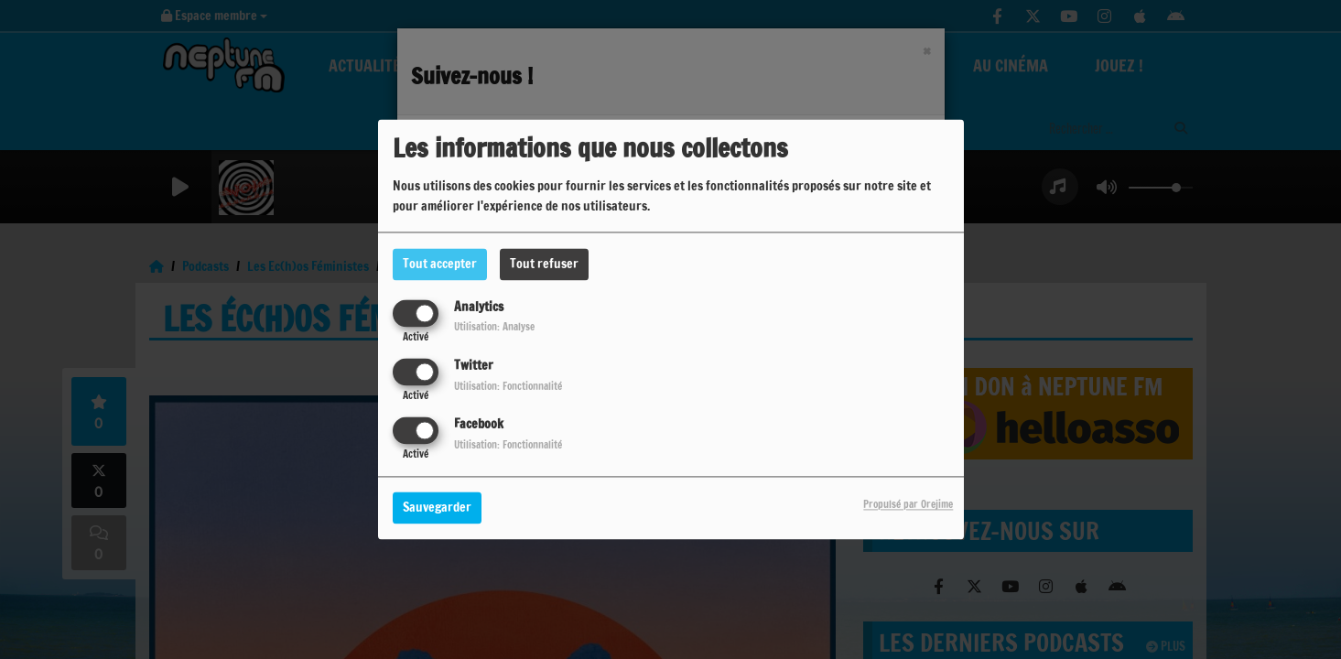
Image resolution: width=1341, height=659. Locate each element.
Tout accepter (440, 263)
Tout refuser (544, 263)
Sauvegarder (437, 508)
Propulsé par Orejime (908, 505)
